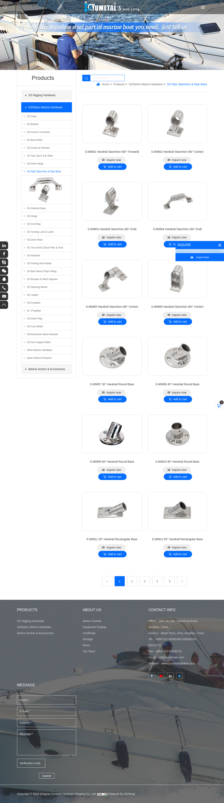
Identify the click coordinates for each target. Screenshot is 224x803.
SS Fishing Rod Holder (39, 263)
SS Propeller (33, 302)
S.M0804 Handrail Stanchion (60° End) (177, 229)
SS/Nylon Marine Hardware (45, 107)
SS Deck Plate (34, 239)
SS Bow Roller (34, 140)
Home (105, 84)
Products (119, 84)
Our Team (89, 651)
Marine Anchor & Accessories (46, 369)
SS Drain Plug (34, 318)
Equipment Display (94, 627)
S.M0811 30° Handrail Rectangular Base (112, 539)
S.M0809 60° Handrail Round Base (112, 461)
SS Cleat (31, 116)
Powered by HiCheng (121, 794)
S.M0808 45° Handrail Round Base (177, 384)
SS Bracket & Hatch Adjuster (42, 279)
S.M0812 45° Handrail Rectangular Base (177, 539)
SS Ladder (32, 295)
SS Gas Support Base (39, 342)
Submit (46, 776)
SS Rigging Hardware (42, 95)
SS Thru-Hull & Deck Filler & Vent (45, 247)
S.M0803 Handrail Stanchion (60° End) (112, 229)
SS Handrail (33, 255)
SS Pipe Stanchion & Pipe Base (44, 171)
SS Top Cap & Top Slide (40, 155)
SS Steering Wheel (37, 287)
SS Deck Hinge (35, 163)
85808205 (189, 639)
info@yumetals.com (171, 657)
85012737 (155, 645)
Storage (88, 639)
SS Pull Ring (33, 224)
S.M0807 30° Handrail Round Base (112, 384)
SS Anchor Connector (38, 132)
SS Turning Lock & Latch (40, 231)
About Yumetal (92, 621)
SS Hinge (32, 216)
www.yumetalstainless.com (178, 663)
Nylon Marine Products (39, 358)
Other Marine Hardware (39, 350)
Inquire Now (202, 257)
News (86, 645)
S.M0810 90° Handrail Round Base (177, 461)
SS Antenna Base (36, 208)
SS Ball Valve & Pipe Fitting (42, 271)
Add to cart (115, 166)
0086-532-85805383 (168, 639)
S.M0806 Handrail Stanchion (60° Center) (177, 306)
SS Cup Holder (35, 326)
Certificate (89, 633)
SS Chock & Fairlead (38, 147)
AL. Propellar (34, 310)
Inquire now (113, 160)
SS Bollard (32, 124)
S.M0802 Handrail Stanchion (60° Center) (177, 151)
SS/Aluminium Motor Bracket (42, 334)
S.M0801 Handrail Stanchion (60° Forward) (112, 151)
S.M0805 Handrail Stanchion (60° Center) (112, 306)
